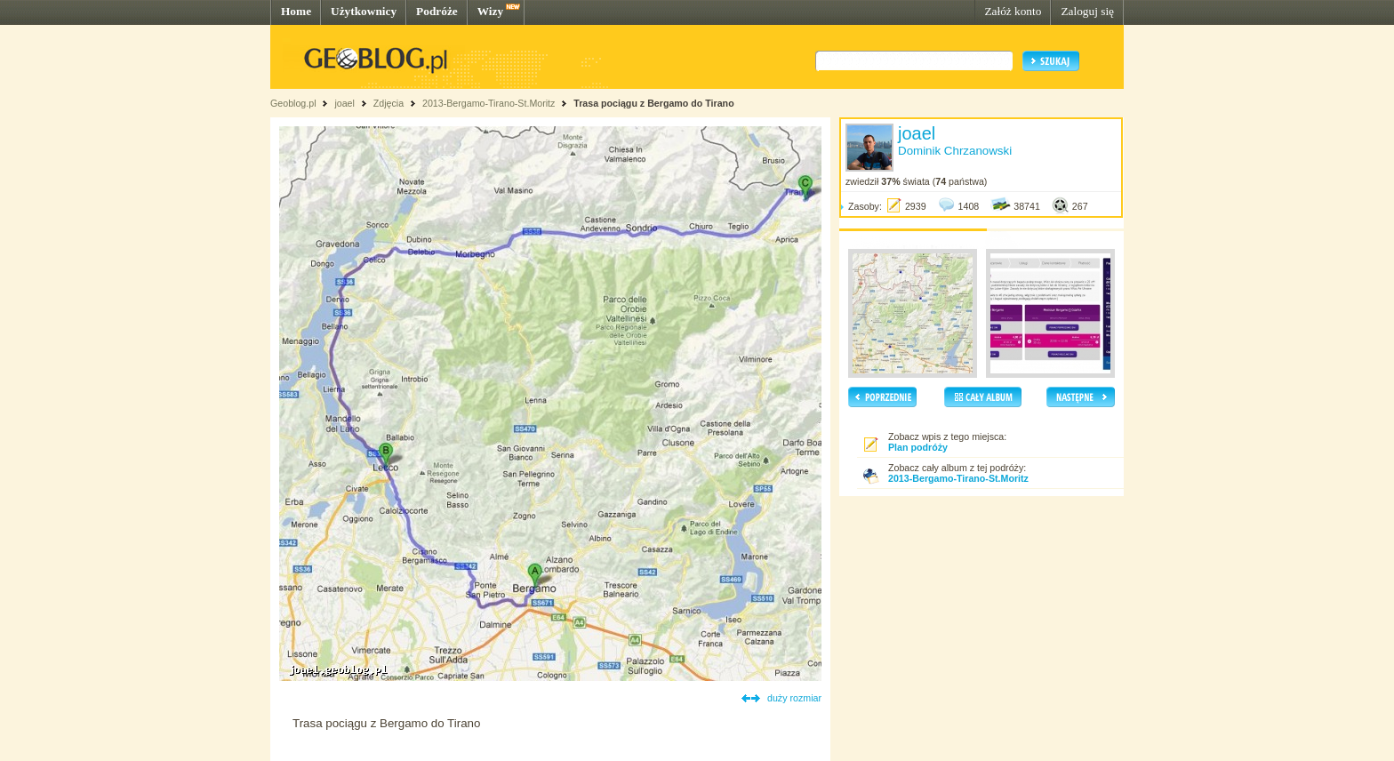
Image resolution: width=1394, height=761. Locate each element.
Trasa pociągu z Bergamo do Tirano (653, 103)
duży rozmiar (794, 698)
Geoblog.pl (293, 103)
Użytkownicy (364, 11)
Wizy (490, 11)
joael (344, 103)
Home (296, 11)
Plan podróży (918, 447)
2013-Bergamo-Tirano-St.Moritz (488, 103)
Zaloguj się (1087, 11)
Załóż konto (1012, 11)
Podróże (437, 11)
